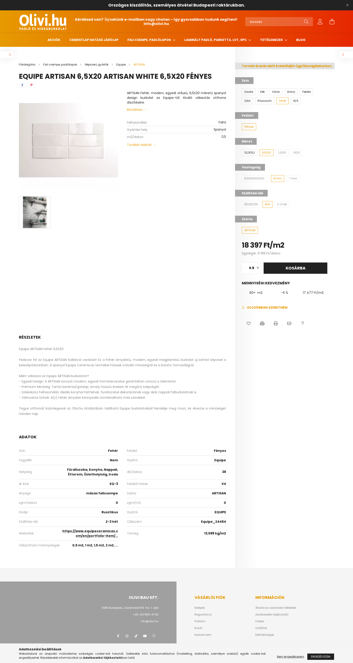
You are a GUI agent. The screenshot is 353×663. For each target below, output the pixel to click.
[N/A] (296, 100)
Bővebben (135, 109)
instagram (126, 635)
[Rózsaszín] (264, 100)
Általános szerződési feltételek (275, 607)
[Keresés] (279, 21)
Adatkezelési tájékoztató (271, 614)
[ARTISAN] (250, 230)
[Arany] (291, 91)
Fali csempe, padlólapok (149, 40)
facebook (117, 635)
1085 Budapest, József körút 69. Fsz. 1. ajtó (130, 608)
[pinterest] (31, 85)
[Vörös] (275, 91)
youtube (144, 635)
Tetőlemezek (272, 40)
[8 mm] (277, 178)
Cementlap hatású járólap (93, 40)
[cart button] (331, 21)
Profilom (200, 621)
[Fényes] (249, 126)
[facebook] (22, 85)
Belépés (200, 607)
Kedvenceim (203, 634)
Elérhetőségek (264, 634)
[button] (248, 323)
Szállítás (261, 628)
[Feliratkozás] (264, 307)
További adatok (139, 145)
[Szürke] (249, 91)
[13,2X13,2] (249, 152)
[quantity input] (251, 268)
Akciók (54, 40)
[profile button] (320, 21)
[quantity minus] (245, 268)
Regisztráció (203, 614)
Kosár (198, 628)
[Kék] (262, 91)
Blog (300, 40)
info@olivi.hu (156, 23)
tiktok (135, 635)
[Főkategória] (27, 64)
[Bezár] (347, 5)
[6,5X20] (267, 152)
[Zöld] (247, 100)
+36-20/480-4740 (145, 614)
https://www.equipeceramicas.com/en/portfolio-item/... (90, 533)
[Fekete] (306, 91)
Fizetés (259, 621)
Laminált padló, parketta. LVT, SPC (215, 40)
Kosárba (295, 268)
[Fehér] (282, 100)
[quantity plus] (257, 268)
